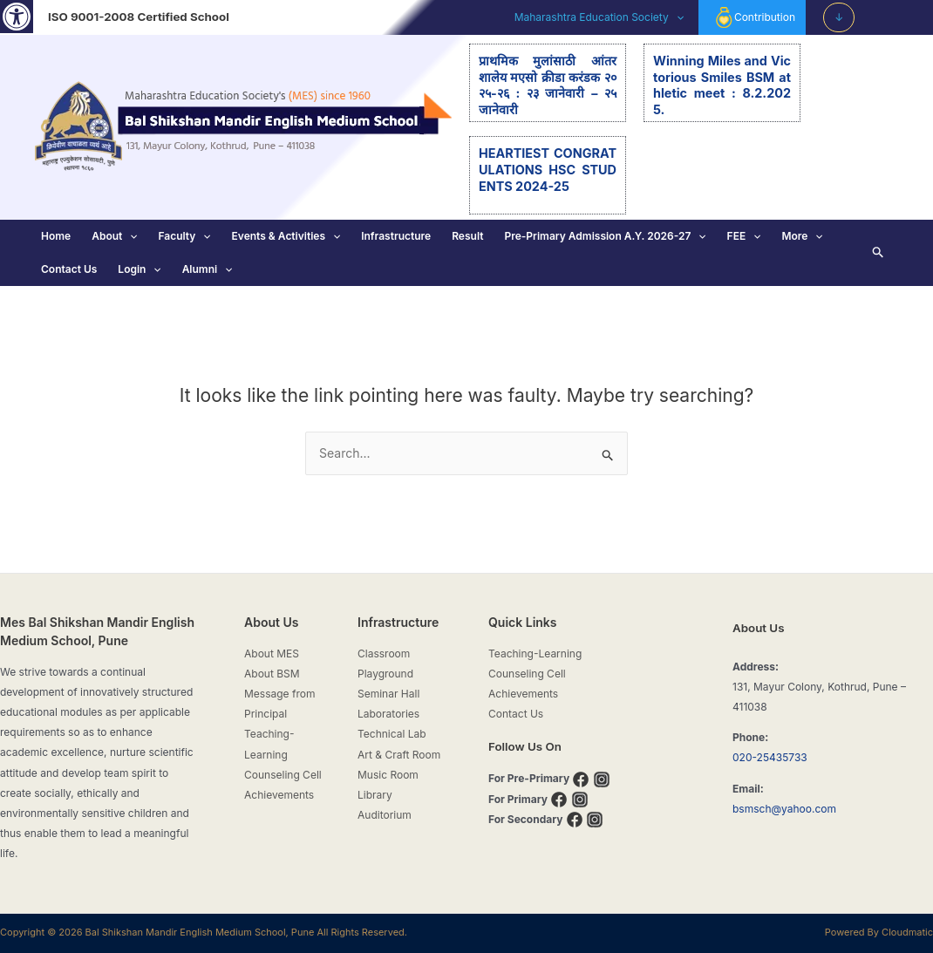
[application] (676, 17)
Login (139, 269)
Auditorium (385, 814)
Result (467, 235)
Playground (385, 673)
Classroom (384, 653)
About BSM (272, 673)
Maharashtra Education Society (599, 17)
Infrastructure (396, 235)
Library (375, 794)
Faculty (184, 236)
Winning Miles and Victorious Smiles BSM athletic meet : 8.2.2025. (722, 85)
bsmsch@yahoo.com (784, 808)
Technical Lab (392, 733)
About (114, 236)
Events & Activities (286, 236)
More (801, 236)
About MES (271, 653)
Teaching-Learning (535, 653)
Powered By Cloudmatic (879, 932)
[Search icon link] (878, 253)
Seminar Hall (388, 693)
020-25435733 (769, 757)
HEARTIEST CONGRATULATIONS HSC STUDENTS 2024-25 (547, 169)
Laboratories (388, 713)
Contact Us (69, 269)
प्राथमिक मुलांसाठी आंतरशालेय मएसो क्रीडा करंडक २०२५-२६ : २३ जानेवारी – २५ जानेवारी (547, 85)
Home (56, 235)
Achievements (279, 794)
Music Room (388, 774)
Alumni (207, 269)
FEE (744, 236)
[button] (16, 16)
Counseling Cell (283, 774)
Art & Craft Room (399, 754)
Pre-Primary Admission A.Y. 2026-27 (604, 236)
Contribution (754, 17)
